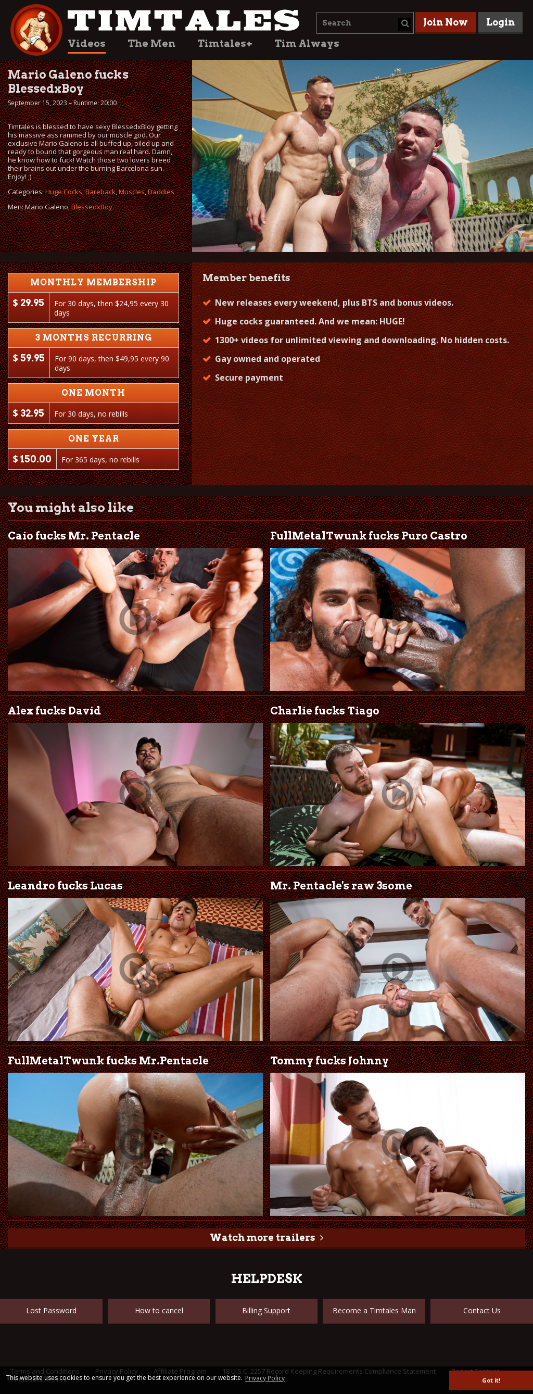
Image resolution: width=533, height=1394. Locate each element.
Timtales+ (224, 43)
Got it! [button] (491, 1380)
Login (500, 22)
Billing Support (266, 1310)
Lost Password (51, 1310)
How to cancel (159, 1310)
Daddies (161, 191)
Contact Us (482, 1310)
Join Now (445, 22)
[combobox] (365, 23)
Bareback (100, 191)
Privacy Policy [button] (265, 1378)
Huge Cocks (63, 191)
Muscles (132, 191)
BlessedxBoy (91, 206)
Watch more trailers (262, 1237)
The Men (151, 43)
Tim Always (306, 43)
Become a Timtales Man (374, 1310)
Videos (87, 43)
